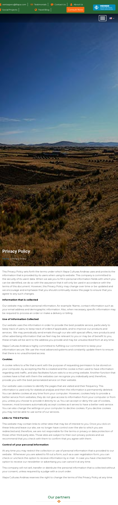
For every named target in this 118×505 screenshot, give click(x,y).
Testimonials (40, 4)
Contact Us (60, 4)
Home (5, 258)
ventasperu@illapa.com (14, 4)
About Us (78, 4)
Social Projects (9, 9)
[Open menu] (103, 18)
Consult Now (75, 9)
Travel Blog (43, 9)
